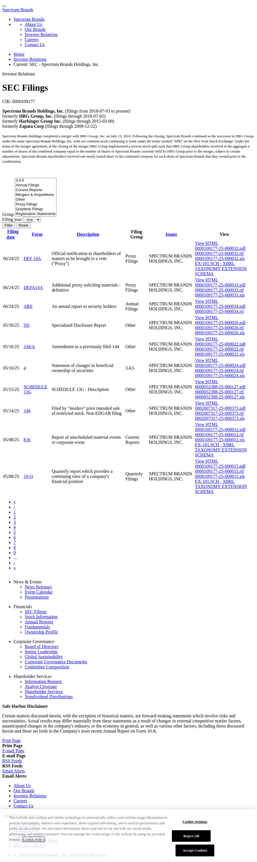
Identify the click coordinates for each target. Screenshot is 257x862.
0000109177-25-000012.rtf (219, 434)
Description (88, 234)
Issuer (171, 234)
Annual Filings (35, 185)
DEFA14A (33, 287)
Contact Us (35, 44)
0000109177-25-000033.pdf (220, 285)
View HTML (206, 243)
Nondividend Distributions (49, 696)
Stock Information (41, 616)
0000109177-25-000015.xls (220, 476)
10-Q (28, 476)
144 (27, 410)
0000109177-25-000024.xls (220, 375)
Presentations (37, 597)
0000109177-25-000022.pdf (220, 344)
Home (18, 54)
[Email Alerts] (13, 771)
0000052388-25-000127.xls (220, 397)
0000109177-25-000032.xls (220, 258)
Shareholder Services (44, 691)
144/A (29, 346)
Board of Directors (41, 646)
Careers (31, 39)
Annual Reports (39, 621)
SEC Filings (36, 611)
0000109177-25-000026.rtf (219, 327)
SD (26, 325)
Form (37, 234)
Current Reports (35, 190)
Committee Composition (47, 666)
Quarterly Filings (35, 209)
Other (35, 199)
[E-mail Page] (13, 750)
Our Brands (35, 29)
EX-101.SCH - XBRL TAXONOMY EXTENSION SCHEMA (221, 268)
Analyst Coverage (41, 686)
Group (8, 214)
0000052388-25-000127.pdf (220, 386)
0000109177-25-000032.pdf (220, 248)
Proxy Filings (35, 204)
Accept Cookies (195, 853)
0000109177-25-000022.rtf (219, 349)
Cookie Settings (195, 825)
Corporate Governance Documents (56, 661)
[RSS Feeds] (12, 760)
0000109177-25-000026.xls (220, 332)
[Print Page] (11, 740)
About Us (33, 24)
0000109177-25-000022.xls (220, 354)
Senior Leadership (41, 651)
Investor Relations (41, 34)
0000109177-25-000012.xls (220, 439)
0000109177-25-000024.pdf (220, 365)
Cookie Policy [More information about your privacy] (33, 842)
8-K (27, 439)
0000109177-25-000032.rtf (219, 253)
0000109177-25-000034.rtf (219, 311)
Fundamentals (37, 626)
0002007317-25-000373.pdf (220, 408)
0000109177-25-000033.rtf (219, 290)
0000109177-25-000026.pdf (220, 322)
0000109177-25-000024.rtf (219, 370)
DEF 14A (32, 258)
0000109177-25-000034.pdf (220, 306)
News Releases (38, 587)
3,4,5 (35, 180)
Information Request (43, 681)
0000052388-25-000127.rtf (219, 391)
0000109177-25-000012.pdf (220, 429)
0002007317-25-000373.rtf (219, 413)
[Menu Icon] (4, 6)
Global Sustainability (44, 656)
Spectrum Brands (17, 9)
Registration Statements (35, 214)
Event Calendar (39, 592)
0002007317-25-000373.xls (220, 418)
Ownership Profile (41, 632)
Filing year (12, 219)
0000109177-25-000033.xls (220, 295)
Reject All (191, 839)
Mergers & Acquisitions (35, 194)
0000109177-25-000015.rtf (219, 471)
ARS (28, 306)
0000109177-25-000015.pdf (220, 466)
